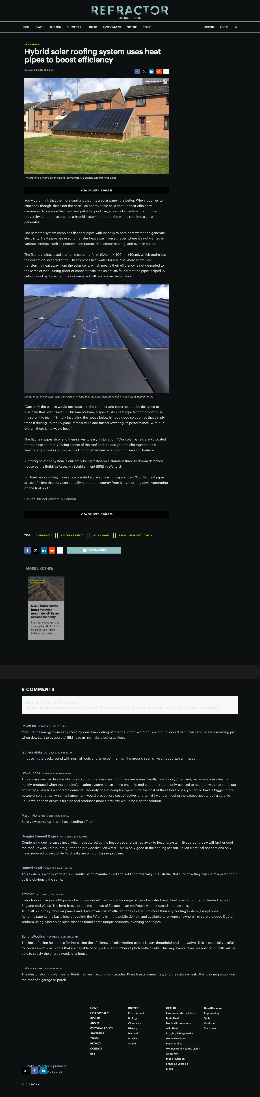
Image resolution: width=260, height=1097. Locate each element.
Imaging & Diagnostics (180, 1033)
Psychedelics (174, 1043)
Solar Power (101, 535)
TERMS (94, 1038)
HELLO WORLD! (99, 1013)
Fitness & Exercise (177, 1063)
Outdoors (210, 1023)
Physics (133, 1038)
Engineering (211, 1013)
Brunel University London (56, 499)
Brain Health (173, 1018)
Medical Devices (176, 1038)
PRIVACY (95, 1043)
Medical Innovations (178, 1023)
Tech (207, 1018)
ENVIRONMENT (112, 27)
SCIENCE (133, 1008)
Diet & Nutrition (175, 1058)
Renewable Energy (72, 535)
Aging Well (172, 1053)
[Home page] (130, 10)
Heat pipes (49, 238)
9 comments (94, 550)
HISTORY (92, 27)
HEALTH (40, 27)
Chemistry (134, 1023)
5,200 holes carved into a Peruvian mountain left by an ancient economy (45, 611)
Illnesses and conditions (181, 1013)
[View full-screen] (165, 81)
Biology (133, 1018)
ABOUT (94, 1023)
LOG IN (224, 27)
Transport (210, 1028)
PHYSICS (131, 27)
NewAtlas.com (213, 1008)
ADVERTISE (97, 1033)
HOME (25, 27)
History (132, 1028)
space (150, 244)
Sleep (169, 1068)
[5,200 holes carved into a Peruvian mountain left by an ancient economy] (46, 588)
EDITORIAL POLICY (101, 1028)
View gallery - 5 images (96, 190)
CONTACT (96, 1048)
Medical (133, 1033)
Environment (32, 45)
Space (132, 1043)
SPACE (147, 27)
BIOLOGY (55, 27)
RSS (92, 1053)
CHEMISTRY (74, 27)
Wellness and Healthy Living (183, 1048)
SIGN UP (209, 27)
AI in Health (173, 1028)
